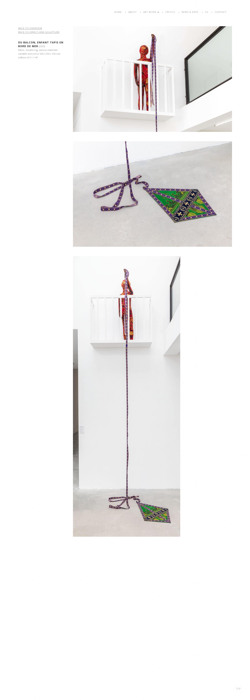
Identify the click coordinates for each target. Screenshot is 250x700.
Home (118, 12)
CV (206, 12)
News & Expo (190, 12)
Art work (151, 12)
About (132, 12)
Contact (221, 12)
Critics (170, 12)
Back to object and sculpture (39, 32)
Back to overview (30, 28)
